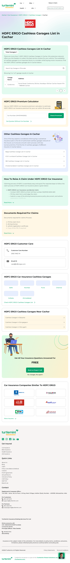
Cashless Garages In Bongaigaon (34, 322)
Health (22, 8)
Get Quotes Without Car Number (19, 121)
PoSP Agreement (7, 472)
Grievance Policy (7, 477)
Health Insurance (7, 452)
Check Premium (56, 115)
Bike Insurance (6, 449)
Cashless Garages (35, 15)
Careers (4, 470)
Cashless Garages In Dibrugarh (34, 327)
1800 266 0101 (7, 505)
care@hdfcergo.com (18, 264)
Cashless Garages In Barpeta (34, 317)
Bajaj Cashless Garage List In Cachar (34, 152)
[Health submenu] (25, 8)
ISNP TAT (4, 481)
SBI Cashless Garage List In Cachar (34, 161)
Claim (3, 466)
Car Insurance (12, 15)
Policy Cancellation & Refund (10, 468)
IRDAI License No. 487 (8, 523)
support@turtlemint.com (11, 500)
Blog (3, 464)
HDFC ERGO (23, 15)
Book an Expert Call (35, 370)
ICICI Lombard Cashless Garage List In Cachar (34, 156)
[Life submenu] (35, 8)
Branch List (5, 483)
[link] (57, 90)
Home (4, 15)
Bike (30, 3)
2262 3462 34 (15, 253)
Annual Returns (6, 475)
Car (21, 3)
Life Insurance (6, 454)
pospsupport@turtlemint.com (12, 507)
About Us (4, 462)
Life (32, 8)
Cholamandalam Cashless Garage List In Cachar (34, 166)
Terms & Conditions (62, 550)
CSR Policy (5, 479)
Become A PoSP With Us (55, 8)
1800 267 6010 (8, 499)
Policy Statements (49, 550)
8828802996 (7, 531)
